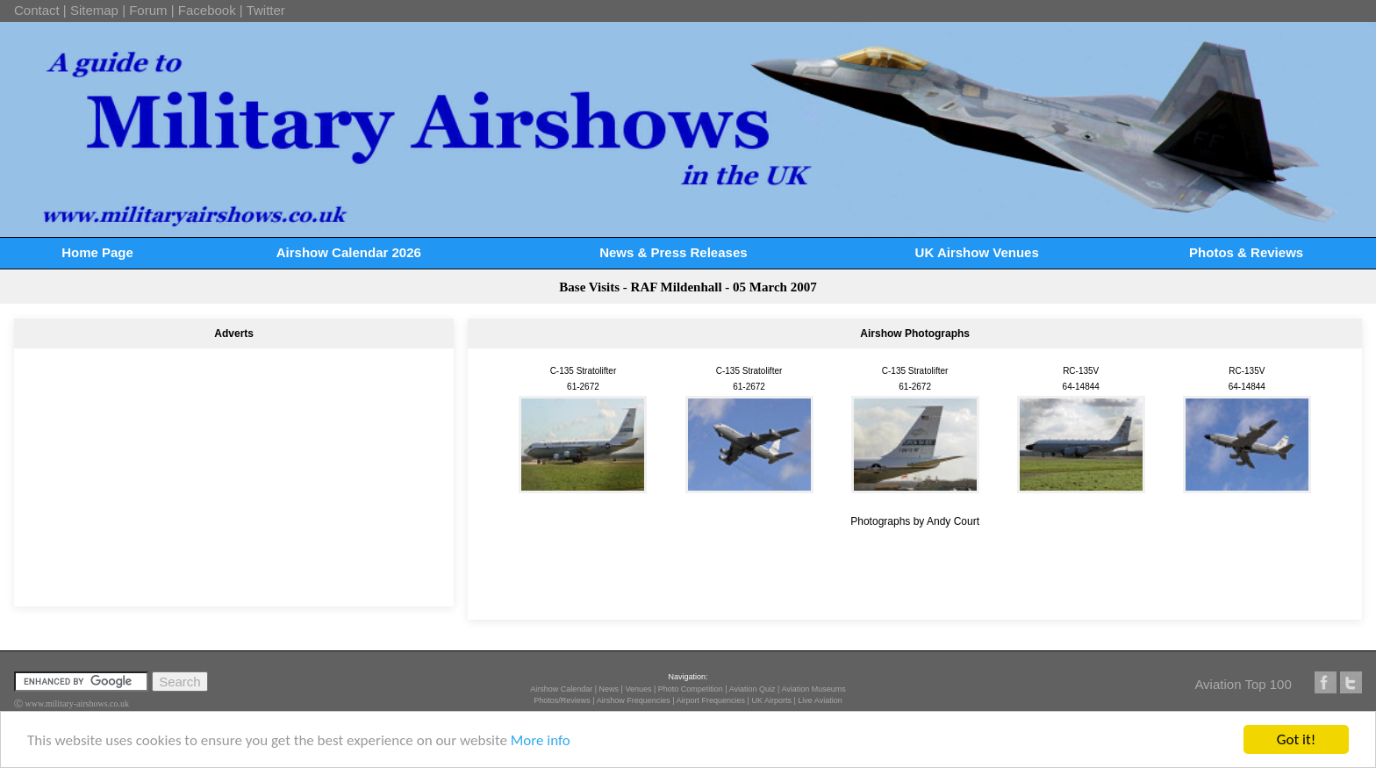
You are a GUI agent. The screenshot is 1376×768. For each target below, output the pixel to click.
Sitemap (94, 10)
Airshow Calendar (561, 689)
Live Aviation (820, 700)
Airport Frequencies (711, 700)
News (609, 689)
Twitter (266, 10)
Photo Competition (690, 689)
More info (540, 740)
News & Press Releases (673, 252)
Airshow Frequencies (633, 700)
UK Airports (771, 700)
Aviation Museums (813, 689)
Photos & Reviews (1246, 252)
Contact (37, 10)
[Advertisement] (234, 469)
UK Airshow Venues (977, 252)
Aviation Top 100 (1242, 684)
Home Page (97, 252)
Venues (638, 689)
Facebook (207, 10)
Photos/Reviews (562, 700)
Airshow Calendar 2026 (348, 252)
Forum (148, 10)
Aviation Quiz (752, 689)
